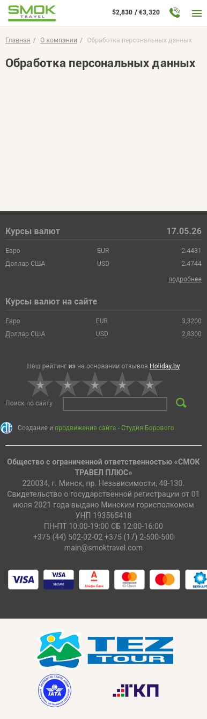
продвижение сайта (85, 428)
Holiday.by (165, 366)
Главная (18, 40)
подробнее (185, 279)
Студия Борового (147, 428)
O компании (58, 40)
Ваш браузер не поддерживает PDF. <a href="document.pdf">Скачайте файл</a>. (103, 133)
